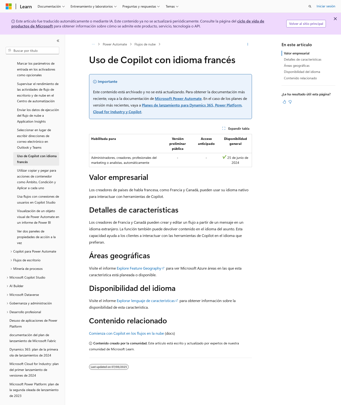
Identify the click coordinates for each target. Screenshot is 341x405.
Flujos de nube (145, 44)
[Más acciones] (248, 44)
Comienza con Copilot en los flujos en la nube (126, 333)
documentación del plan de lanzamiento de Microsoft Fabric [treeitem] (32, 326)
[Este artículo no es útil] (290, 102)
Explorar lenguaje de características (146, 300)
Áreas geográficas (297, 65)
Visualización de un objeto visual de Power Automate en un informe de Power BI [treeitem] (38, 205)
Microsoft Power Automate (178, 98)
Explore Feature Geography (139, 268)
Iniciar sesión (326, 6)
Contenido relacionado (300, 78)
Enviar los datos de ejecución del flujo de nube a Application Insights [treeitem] (38, 104)
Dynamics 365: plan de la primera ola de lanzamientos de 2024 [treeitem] (33, 341)
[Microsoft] (9, 6)
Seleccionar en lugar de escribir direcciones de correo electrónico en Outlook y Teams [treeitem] (34, 127)
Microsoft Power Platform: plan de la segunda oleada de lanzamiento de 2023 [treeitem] (34, 379)
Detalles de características (302, 59)
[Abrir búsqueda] (310, 6)
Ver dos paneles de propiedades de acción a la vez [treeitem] (36, 226)
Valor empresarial (297, 53)
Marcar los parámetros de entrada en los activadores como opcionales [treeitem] (36, 58)
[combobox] (32, 50)
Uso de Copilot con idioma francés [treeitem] (37, 147)
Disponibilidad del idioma (302, 71)
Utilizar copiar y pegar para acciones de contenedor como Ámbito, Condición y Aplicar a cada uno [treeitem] (36, 168)
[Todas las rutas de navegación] (93, 44)
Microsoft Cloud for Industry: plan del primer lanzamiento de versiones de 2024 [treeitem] (34, 358)
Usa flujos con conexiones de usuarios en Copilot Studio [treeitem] (38, 188)
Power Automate (115, 44)
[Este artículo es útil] (284, 102)
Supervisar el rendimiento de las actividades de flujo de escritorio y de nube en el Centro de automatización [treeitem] (37, 81)
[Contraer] (58, 40)
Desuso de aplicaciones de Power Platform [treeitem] (33, 312)
